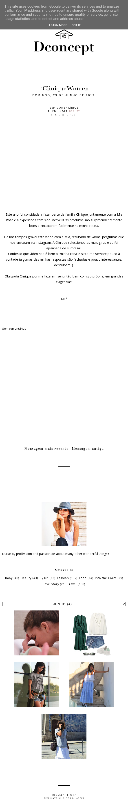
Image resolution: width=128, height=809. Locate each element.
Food (83, 578)
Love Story (51, 584)
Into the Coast (106, 578)
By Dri (44, 578)
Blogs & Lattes (73, 798)
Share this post (64, 114)
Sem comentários (64, 107)
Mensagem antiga (88, 449)
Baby (9, 578)
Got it (76, 25)
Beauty (74, 111)
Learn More (58, 25)
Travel (72, 584)
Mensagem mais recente (46, 449)
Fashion (63, 578)
